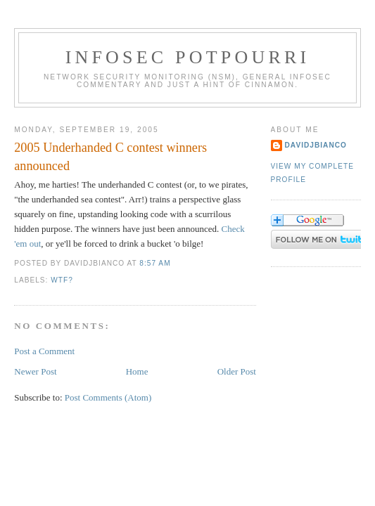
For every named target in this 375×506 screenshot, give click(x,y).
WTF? (62, 280)
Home (137, 371)
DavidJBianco (316, 145)
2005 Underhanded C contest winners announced (110, 156)
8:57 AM (154, 263)
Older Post (236, 371)
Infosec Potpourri (187, 57)
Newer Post (35, 371)
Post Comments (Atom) (108, 397)
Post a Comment (44, 351)
